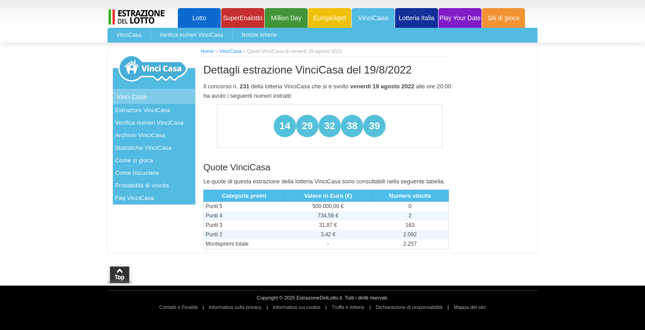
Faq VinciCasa (134, 198)
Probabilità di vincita (142, 185)
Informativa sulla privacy (235, 307)
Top (120, 274)
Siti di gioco (503, 18)
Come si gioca (134, 160)
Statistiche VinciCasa (143, 147)
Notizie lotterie (259, 35)
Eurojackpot (329, 18)
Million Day (286, 18)
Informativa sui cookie (296, 307)
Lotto (199, 18)
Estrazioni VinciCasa (142, 110)
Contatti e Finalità (178, 307)
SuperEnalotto (242, 18)
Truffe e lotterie (347, 307)
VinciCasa (373, 18)
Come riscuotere (137, 172)
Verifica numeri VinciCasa (192, 35)
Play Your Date (460, 18)
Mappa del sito (470, 307)
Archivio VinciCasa (140, 135)
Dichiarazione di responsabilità (409, 307)
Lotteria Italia (416, 18)
